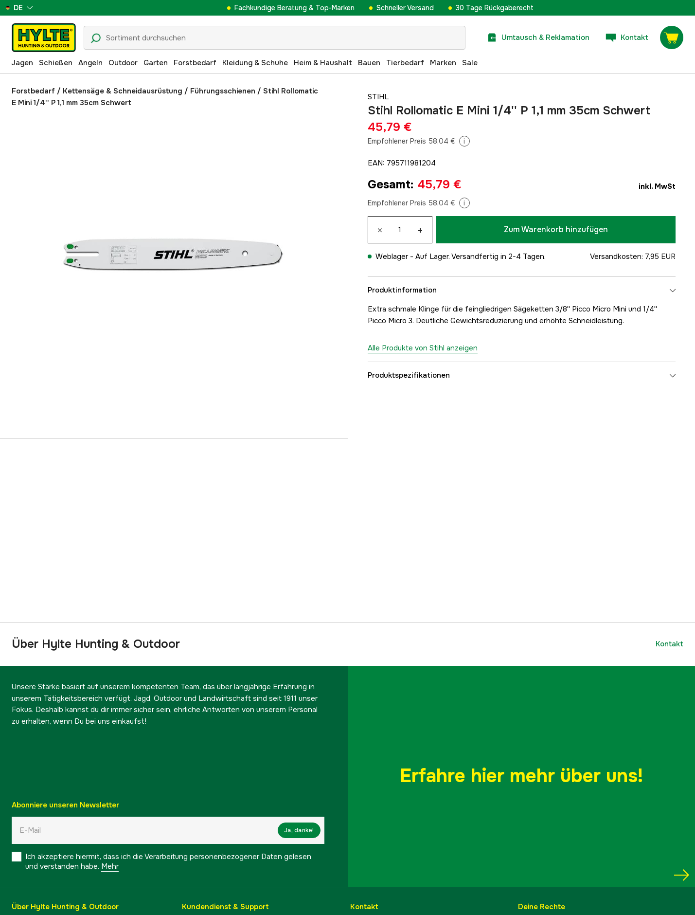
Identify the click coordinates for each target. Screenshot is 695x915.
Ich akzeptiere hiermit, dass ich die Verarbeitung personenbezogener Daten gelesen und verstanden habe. (168, 861)
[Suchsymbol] (96, 38)
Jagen (22, 63)
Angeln (90, 63)
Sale (470, 63)
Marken (443, 63)
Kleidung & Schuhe (255, 63)
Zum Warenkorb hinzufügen (556, 229)
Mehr (110, 866)
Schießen (55, 63)
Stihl (378, 97)
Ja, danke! (299, 830)
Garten (155, 63)
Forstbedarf (195, 63)
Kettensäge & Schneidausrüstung (122, 91)
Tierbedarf (405, 63)
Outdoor (123, 63)
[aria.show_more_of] (35, 8)
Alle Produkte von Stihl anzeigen (423, 348)
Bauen (369, 63)
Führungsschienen (222, 91)
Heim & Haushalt (323, 63)
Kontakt (669, 644)
